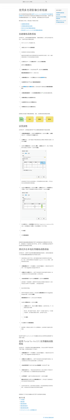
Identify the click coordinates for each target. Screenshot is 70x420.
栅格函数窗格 (24, 403)
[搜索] (46, 1)
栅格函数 (23, 401)
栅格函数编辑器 (24, 405)
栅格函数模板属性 (25, 408)
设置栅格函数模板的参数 (26, 26)
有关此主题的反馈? (49, 417)
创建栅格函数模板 (25, 24)
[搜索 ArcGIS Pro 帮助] (33, 2)
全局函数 (23, 399)
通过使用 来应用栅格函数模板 (32, 30)
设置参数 (58, 14)
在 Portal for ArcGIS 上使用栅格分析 (29, 410)
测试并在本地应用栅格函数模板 (28, 28)
